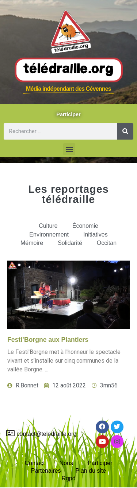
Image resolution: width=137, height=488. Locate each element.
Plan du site (91, 471)
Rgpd (68, 478)
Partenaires (46, 471)
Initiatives (95, 234)
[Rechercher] (125, 131)
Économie (85, 226)
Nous (66, 463)
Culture (48, 226)
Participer (100, 463)
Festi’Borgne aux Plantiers (47, 339)
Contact (34, 463)
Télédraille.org (69, 69)
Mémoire (31, 243)
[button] (69, 149)
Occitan (107, 243)
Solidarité (70, 243)
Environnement (49, 234)
